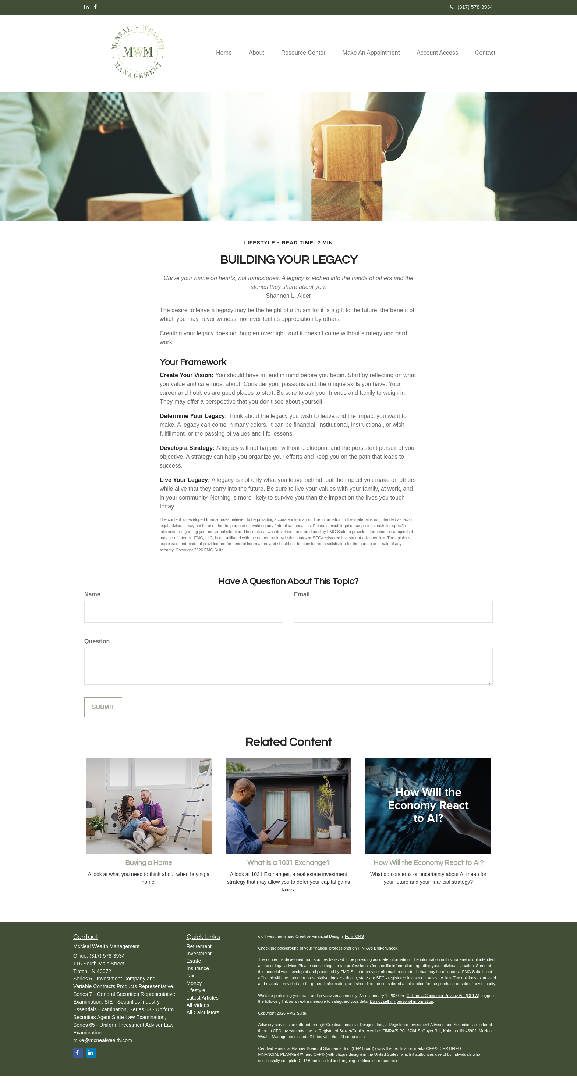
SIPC (400, 1037)
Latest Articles (203, 1004)
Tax (191, 982)
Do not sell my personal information (401, 1008)
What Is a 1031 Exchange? (288, 869)
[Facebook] (95, 7)
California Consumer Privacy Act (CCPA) (443, 1002)
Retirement (199, 953)
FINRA (388, 1037)
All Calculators (203, 1019)
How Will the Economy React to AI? (429, 869)
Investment (199, 960)
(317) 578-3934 (471, 7)
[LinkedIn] (86, 7)
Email (302, 601)
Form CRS (354, 943)
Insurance (198, 975)
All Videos (198, 1012)
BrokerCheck (385, 954)
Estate (194, 968)
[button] (253, 40)
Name (92, 601)
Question (97, 648)
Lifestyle (196, 997)
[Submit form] (103, 714)
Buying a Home (148, 869)
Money (194, 990)
